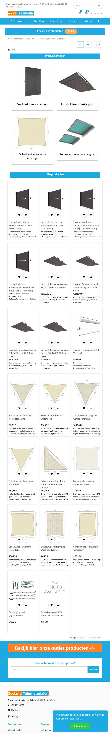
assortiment (79, 679)
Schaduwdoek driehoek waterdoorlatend (20, 382)
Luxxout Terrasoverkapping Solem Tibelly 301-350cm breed (22, 326)
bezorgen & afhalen (16, 679)
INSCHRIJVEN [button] (42, 696)
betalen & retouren (16, 673)
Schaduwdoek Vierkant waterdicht (20, 495)
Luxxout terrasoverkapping (77, 104)
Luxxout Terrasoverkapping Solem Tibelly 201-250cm (54, 268)
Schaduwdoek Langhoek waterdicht (21, 438)
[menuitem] (21, 21)
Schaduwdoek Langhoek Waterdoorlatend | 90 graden (53, 439)
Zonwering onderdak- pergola (77, 154)
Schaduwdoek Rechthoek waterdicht (85, 495)
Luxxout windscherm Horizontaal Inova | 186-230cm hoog (52, 216)
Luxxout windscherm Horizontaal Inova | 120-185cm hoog (20, 216)
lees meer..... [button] (76, 719)
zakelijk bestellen (48, 679)
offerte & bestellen (16, 668)
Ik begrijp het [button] (80, 726)
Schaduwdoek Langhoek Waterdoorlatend (85, 382)
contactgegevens (81, 673)
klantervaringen (48, 673)
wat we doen (46, 668)
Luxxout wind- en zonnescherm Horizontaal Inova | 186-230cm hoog (21, 269)
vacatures (45, 685)
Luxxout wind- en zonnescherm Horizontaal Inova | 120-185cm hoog (86, 216)
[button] (98, 21)
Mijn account (19, 722)
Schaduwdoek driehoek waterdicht (52, 382)
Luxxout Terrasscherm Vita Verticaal (86, 325)
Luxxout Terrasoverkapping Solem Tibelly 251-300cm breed (86, 269)
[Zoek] (99, 5)
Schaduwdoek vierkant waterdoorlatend (84, 438)
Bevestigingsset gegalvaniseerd (17, 552)
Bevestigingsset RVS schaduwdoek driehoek (52, 552)
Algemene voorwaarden (40, 722)
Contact (15, 647)
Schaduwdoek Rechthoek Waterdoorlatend (53, 495)
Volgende (97, 575)
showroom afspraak (82, 668)
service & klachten (16, 685)
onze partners (80, 685)
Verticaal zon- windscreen (32, 104)
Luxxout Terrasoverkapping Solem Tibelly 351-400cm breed (54, 326)
